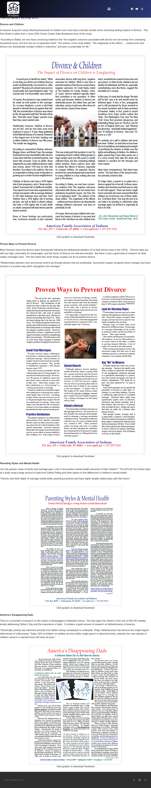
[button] (109, 9)
